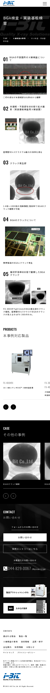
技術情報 (25, 641)
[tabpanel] (21, 366)
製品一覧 (23, 636)
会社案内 (7, 647)
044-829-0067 (27, 568)
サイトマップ (8, 652)
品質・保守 (38, 641)
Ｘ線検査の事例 (19, 38)
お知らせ (30, 647)
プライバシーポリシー (26, 652)
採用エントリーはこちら (25, 548)
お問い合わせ (25, 537)
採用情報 (19, 647)
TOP (5, 38)
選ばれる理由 (9, 636)
